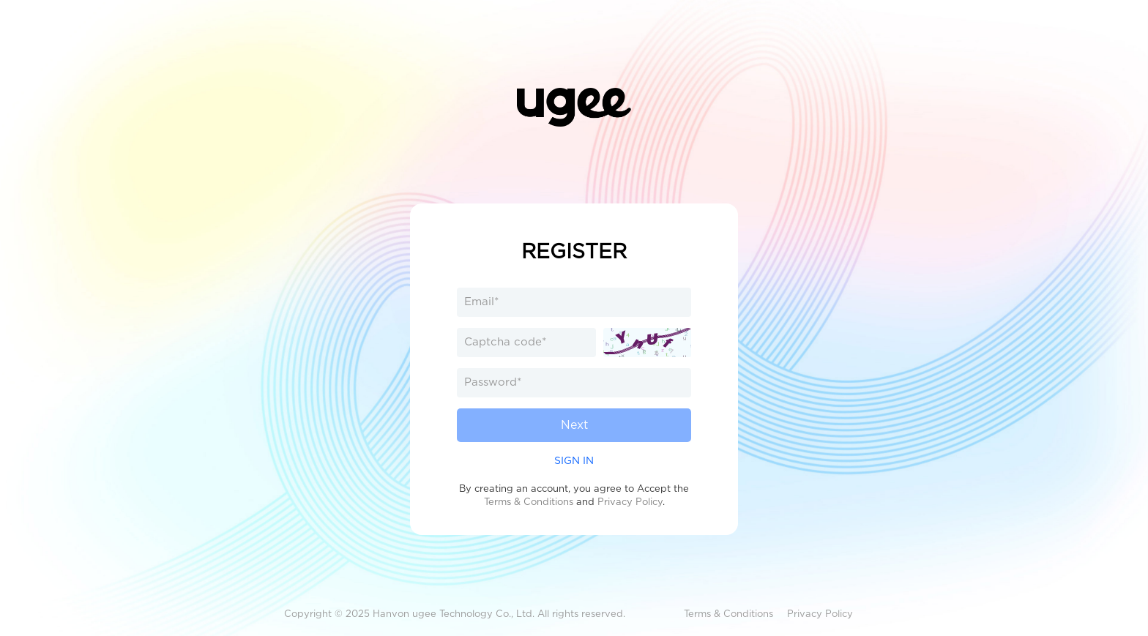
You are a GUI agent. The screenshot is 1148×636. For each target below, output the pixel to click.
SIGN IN (574, 460)
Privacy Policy (630, 501)
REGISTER (574, 251)
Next (574, 425)
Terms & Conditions (528, 501)
